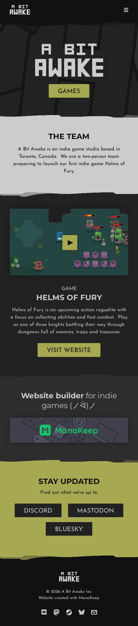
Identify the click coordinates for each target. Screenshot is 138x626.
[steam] (69, 612)
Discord (38, 511)
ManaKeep (89, 598)
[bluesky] (82, 612)
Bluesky (69, 529)
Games (69, 91)
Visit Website (69, 350)
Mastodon (95, 511)
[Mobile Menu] (124, 10)
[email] (94, 612)
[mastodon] (57, 612)
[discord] (44, 612)
